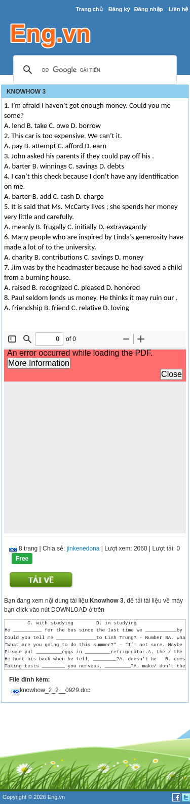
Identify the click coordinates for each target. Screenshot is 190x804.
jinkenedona (83, 548)
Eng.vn (56, 797)
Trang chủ (89, 9)
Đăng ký (119, 9)
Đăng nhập (148, 9)
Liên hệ (178, 9)
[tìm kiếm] (93, 70)
